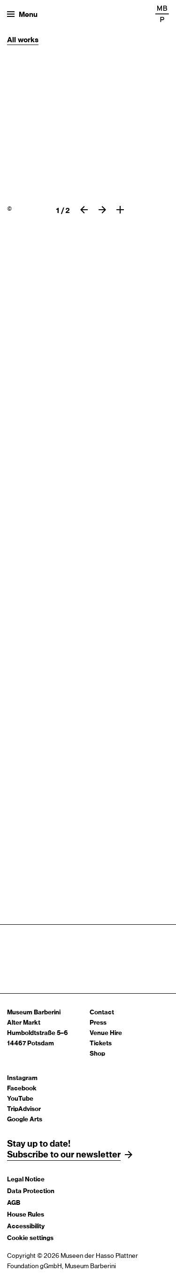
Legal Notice (26, 1180)
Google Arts (24, 1120)
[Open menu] (22, 14)
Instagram (22, 1078)
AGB (13, 1203)
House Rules (25, 1215)
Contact (102, 1013)
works (28, 40)
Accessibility (26, 1227)
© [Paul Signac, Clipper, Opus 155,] (9, 209)
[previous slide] (84, 209)
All (12, 40)
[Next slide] (102, 209)
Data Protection (30, 1191)
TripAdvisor (24, 1109)
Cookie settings (30, 1238)
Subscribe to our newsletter (64, 1155)
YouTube (20, 1099)
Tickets (101, 1044)
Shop (97, 1054)
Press (98, 1023)
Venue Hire (106, 1033)
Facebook (22, 1089)
